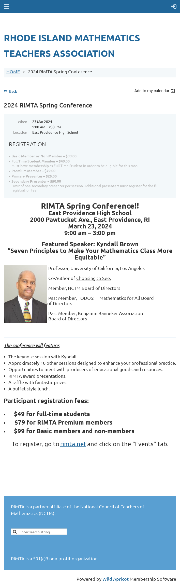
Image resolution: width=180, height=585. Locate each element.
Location (20, 132)
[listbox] (155, 91)
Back (13, 91)
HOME (13, 71)
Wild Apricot (115, 578)
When (22, 121)
